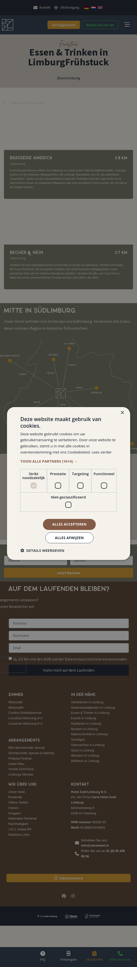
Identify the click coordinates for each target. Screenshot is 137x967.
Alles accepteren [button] (69, 524)
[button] (68, 461)
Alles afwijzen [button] (69, 537)
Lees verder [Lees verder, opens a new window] (102, 452)
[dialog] (68, 483)
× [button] (122, 413)
